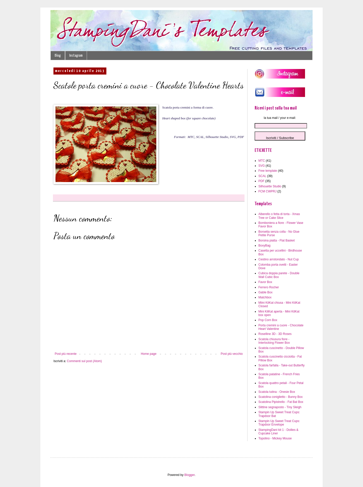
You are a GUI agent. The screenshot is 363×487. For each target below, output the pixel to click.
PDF (261, 181)
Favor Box (265, 282)
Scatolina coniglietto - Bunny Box (280, 397)
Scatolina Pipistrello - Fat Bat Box (280, 402)
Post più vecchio (232, 354)
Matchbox (264, 297)
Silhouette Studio (269, 186)
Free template (267, 170)
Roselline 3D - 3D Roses (274, 334)
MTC (261, 160)
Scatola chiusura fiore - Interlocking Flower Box (274, 340)
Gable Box (265, 292)
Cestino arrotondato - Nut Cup (278, 259)
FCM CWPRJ (267, 191)
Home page (149, 354)
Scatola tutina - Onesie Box (276, 392)
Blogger (189, 475)
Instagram (76, 55)
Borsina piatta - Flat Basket (276, 240)
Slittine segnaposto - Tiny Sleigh (279, 407)
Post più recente (66, 354)
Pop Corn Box (267, 320)
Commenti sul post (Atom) (84, 361)
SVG (261, 165)
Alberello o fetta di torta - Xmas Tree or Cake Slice (279, 215)
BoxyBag (264, 245)
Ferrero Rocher (268, 287)
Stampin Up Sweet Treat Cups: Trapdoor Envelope (279, 422)
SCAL (262, 176)
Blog (58, 55)
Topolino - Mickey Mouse (275, 438)
